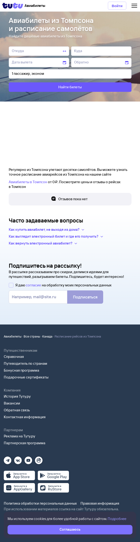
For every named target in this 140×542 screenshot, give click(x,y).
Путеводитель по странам (25, 363)
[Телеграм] (7, 459)
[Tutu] (12, 5)
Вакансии (12, 403)
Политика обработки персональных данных (40, 503)
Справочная (14, 356)
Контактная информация (25, 417)
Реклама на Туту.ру (19, 436)
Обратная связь (17, 410)
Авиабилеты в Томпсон (28, 182)
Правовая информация (100, 503)
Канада (47, 336)
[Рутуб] (38, 459)
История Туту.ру (17, 396)
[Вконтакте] (18, 459)
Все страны (32, 336)
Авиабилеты (12, 336)
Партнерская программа (24, 443)
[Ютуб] (28, 459)
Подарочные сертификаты (26, 377)
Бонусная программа (21, 370)
